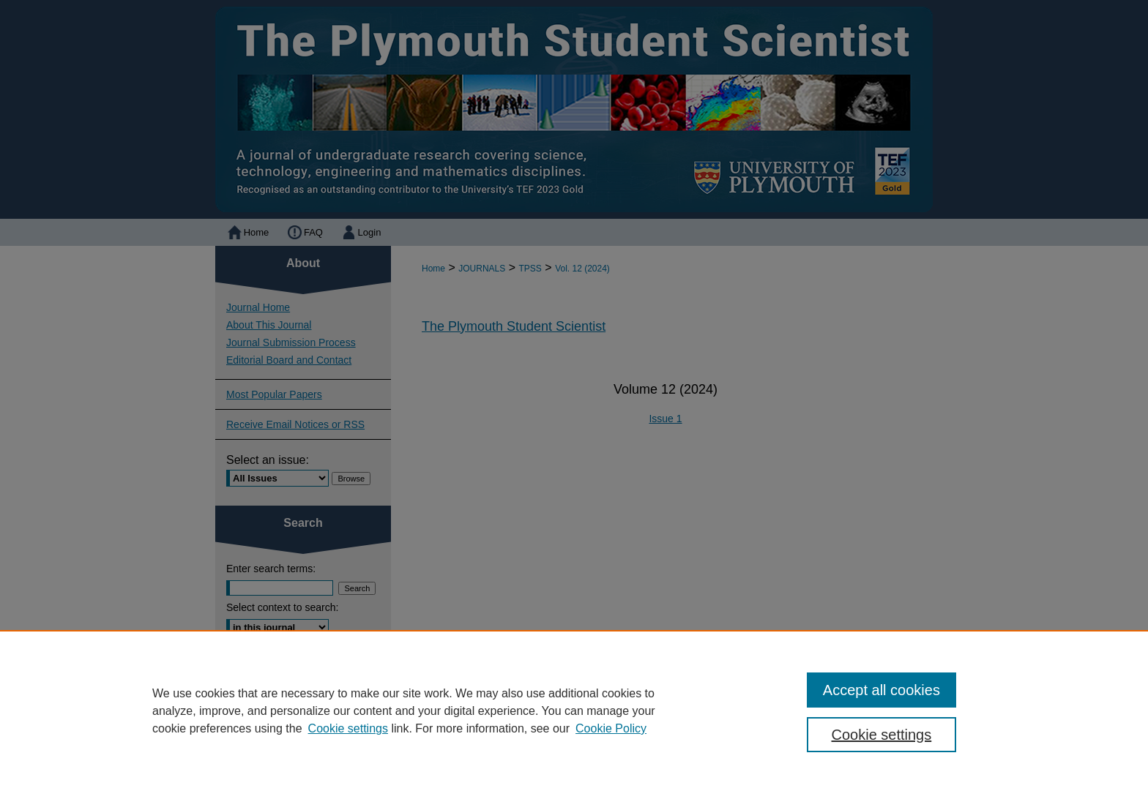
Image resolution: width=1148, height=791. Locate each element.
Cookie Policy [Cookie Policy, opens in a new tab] (610, 728)
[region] (574, 710)
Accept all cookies (881, 690)
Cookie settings (348, 728)
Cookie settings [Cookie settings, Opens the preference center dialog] (882, 735)
